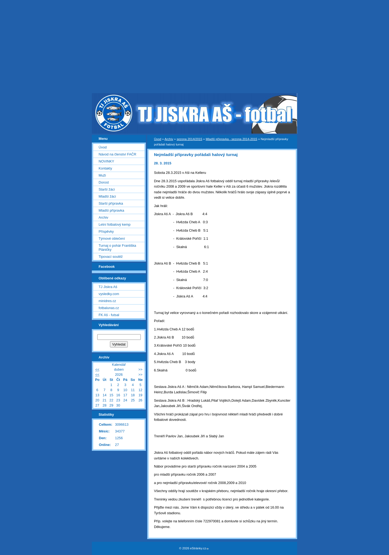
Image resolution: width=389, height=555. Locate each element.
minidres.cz (107, 301)
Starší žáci (107, 189)
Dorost (104, 182)
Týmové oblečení (112, 238)
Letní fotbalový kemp (114, 224)
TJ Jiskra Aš (108, 287)
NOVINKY (106, 161)
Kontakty (105, 168)
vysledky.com (109, 294)
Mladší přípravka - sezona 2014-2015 (231, 139)
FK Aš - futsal (109, 315)
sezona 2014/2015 (189, 139)
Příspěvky (106, 231)
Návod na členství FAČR (117, 154)
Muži (102, 175)
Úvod (157, 139)
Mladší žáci (107, 196)
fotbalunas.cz (109, 308)
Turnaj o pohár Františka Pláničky (117, 247)
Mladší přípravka (111, 210)
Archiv (169, 139)
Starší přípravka (111, 203)
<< (97, 369)
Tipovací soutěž (111, 257)
